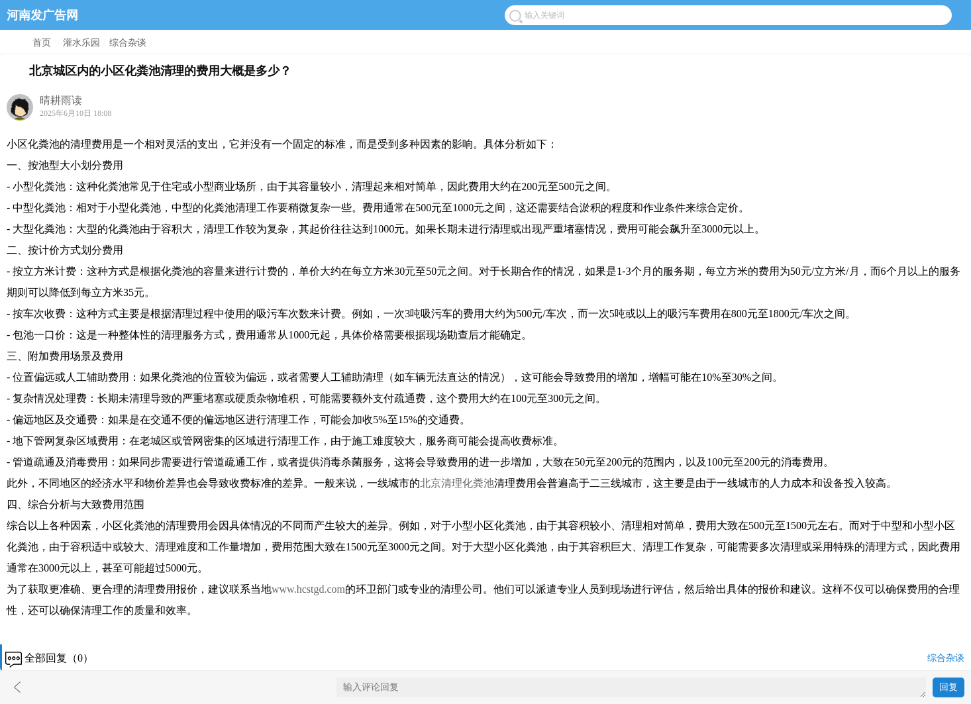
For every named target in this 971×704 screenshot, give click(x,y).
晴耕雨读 (61, 100)
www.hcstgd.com (308, 589)
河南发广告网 (42, 15)
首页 (41, 43)
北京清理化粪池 (457, 483)
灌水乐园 (81, 43)
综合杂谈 (127, 43)
